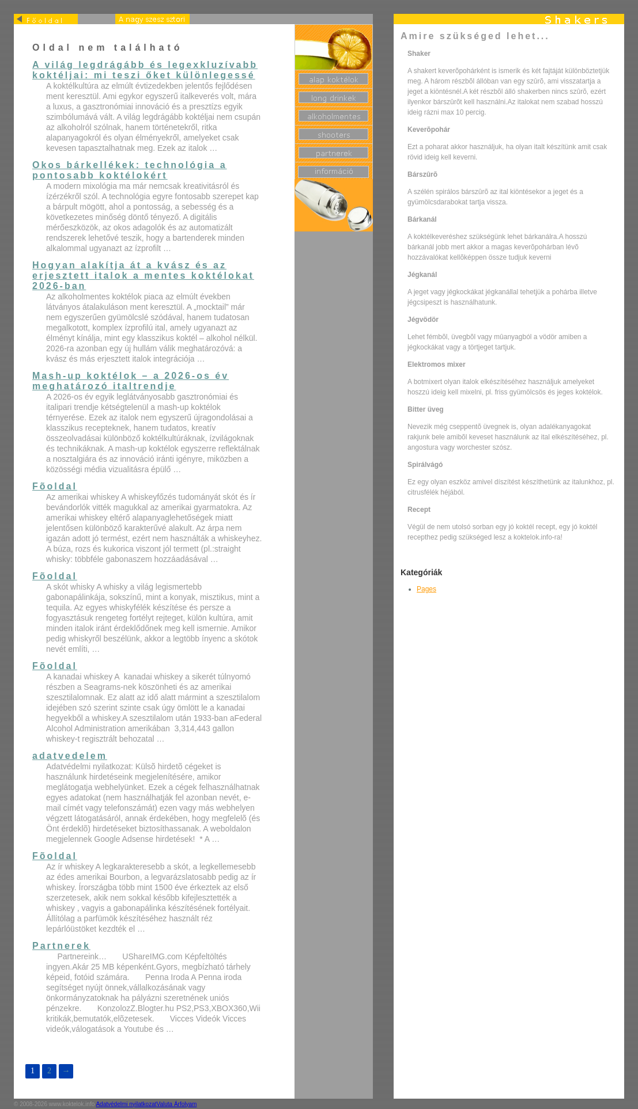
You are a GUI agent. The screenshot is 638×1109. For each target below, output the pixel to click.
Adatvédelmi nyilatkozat (126, 1104)
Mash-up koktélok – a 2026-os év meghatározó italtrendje (130, 381)
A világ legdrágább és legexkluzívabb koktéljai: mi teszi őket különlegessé (145, 70)
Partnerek (61, 946)
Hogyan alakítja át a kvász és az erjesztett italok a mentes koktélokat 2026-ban (143, 275)
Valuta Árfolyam (177, 1104)
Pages (426, 589)
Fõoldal (54, 486)
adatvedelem (69, 756)
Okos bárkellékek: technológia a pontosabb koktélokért (129, 170)
